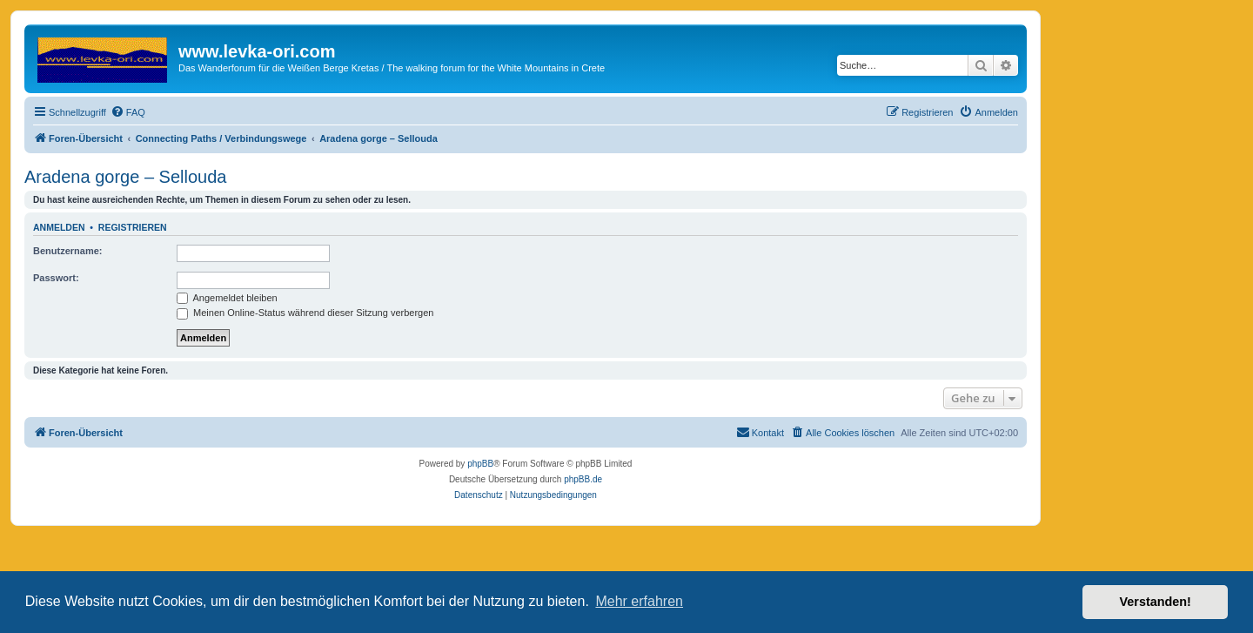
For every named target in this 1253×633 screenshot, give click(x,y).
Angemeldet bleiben (227, 298)
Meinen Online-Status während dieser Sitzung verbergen (305, 312)
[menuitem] (128, 112)
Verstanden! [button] (1155, 602)
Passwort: (56, 278)
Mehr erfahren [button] (639, 601)
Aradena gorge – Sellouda (125, 176)
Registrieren (132, 227)
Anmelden (59, 227)
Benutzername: (67, 251)
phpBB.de (583, 479)
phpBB (480, 463)
